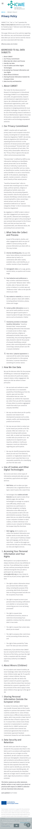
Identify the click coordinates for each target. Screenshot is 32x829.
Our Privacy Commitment (11, 59)
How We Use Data (9, 63)
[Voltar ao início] (16, 5)
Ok (16, 825)
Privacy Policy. (24, 822)
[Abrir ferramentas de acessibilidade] (28, 825)
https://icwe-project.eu (8, 24)
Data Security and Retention (12, 81)
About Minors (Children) (11, 74)
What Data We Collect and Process (14, 61)
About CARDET (8, 56)
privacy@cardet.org (10, 574)
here (22, 658)
